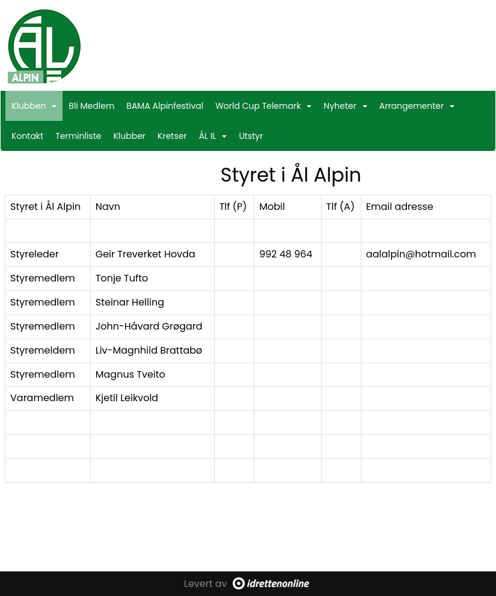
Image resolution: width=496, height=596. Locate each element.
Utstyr (251, 136)
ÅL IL (213, 136)
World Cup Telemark (263, 106)
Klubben (34, 106)
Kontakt (27, 136)
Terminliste (78, 136)
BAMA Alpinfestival (164, 106)
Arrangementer (417, 106)
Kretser (172, 136)
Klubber (129, 136)
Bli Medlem (91, 106)
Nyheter (345, 106)
